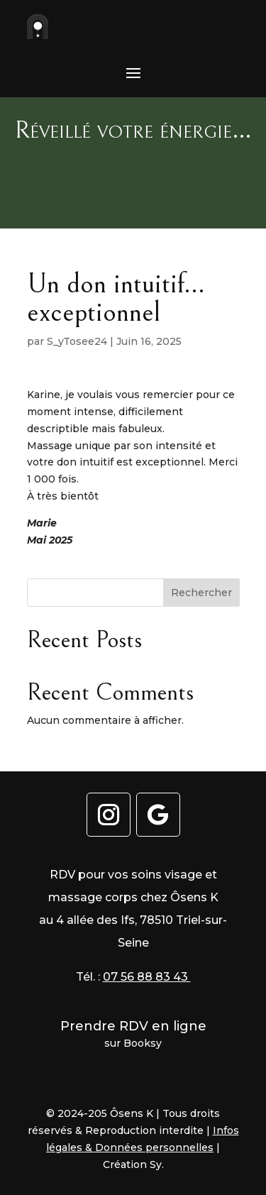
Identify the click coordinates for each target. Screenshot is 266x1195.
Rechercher (201, 592)
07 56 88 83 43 (147, 977)
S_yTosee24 (77, 341)
